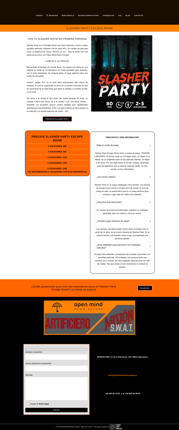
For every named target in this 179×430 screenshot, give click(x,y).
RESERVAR (144, 288)
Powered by (112, 427)
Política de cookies (86, 427)
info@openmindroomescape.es (122, 375)
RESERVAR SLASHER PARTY (57, 119)
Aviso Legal (96, 427)
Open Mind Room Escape (58, 55)
